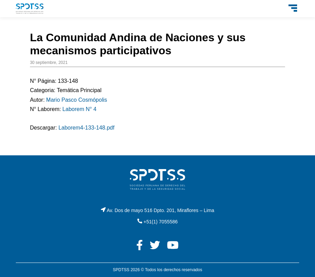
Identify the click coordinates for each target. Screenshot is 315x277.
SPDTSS (121, 269)
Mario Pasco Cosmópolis (76, 100)
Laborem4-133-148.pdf (87, 128)
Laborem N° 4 (79, 109)
